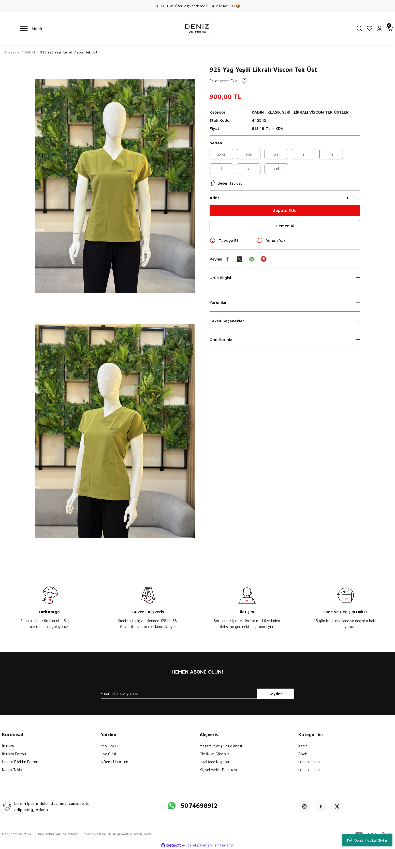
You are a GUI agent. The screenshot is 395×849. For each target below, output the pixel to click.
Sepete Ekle (285, 210)
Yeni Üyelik (109, 746)
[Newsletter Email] (197, 694)
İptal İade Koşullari (215, 762)
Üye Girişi (108, 754)
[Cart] (390, 28)
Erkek (302, 754)
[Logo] (197, 28)
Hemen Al (285, 225)
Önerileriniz (221, 339)
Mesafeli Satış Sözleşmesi (221, 746)
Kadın (303, 746)
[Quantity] (353, 198)
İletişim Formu (14, 754)
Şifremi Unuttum (114, 762)
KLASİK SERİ (279, 112)
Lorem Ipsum (309, 762)
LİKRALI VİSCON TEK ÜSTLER (321, 112)
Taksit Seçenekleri (227, 321)
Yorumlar (218, 302)
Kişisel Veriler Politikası (218, 770)
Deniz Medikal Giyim (367, 840)
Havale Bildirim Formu (20, 762)
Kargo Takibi (12, 770)
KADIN (258, 112)
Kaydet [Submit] (275, 694)
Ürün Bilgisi (220, 277)
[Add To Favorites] (285, 81)
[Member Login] (380, 28)
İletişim (8, 746)
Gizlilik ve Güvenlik (214, 754)
